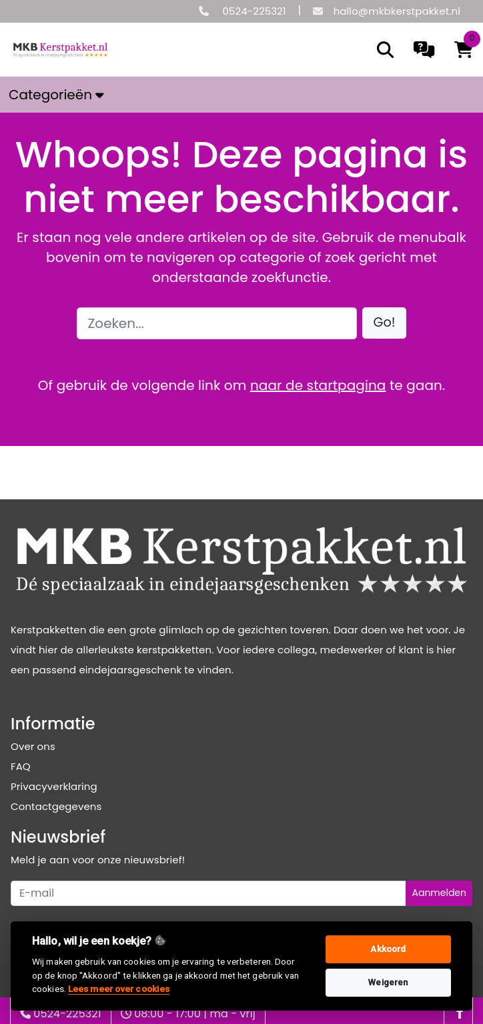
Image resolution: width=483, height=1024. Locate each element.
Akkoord (388, 949)
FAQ (21, 766)
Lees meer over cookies (118, 988)
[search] (385, 49)
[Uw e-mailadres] (208, 893)
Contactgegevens (56, 806)
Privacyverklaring (54, 786)
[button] (384, 323)
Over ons (33, 746)
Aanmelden (439, 892)
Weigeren (388, 982)
